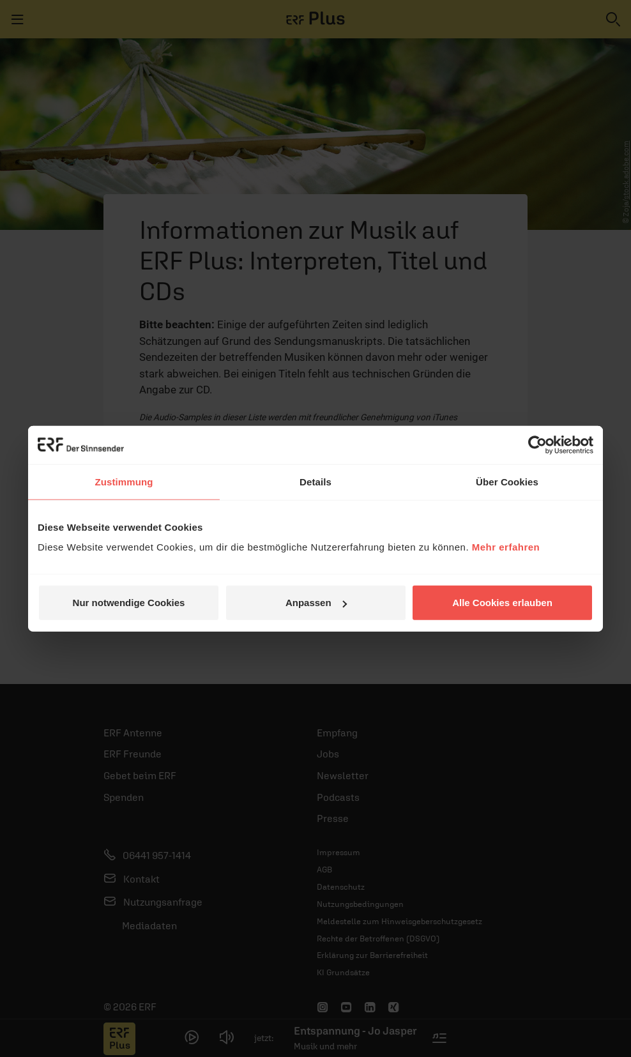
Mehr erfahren (506, 547)
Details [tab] (315, 481)
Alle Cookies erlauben (502, 602)
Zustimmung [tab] (124, 481)
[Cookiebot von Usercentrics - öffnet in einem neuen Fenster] (537, 444)
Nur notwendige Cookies (129, 602)
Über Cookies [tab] (507, 481)
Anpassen (316, 602)
